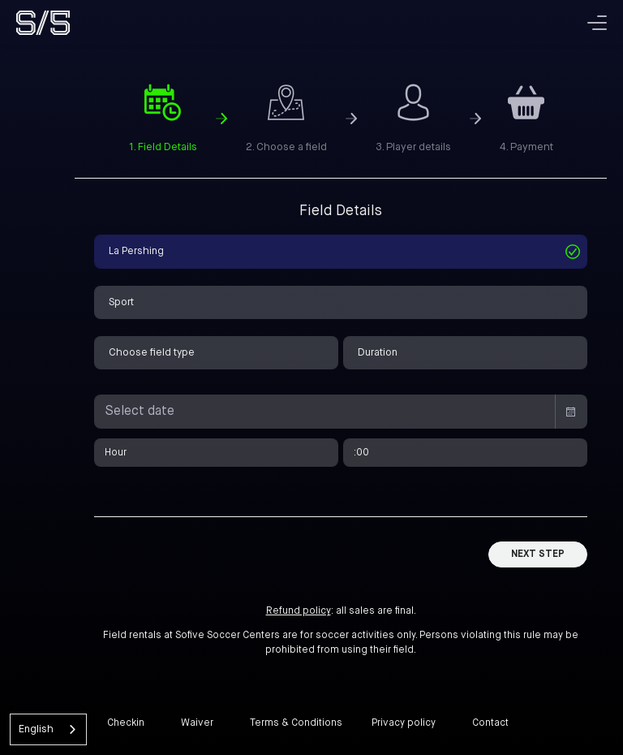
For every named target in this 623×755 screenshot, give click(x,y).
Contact (490, 723)
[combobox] (48, 729)
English (36, 729)
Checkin (125, 723)
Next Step (538, 554)
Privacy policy (404, 723)
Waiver (197, 723)
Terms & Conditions (296, 723)
